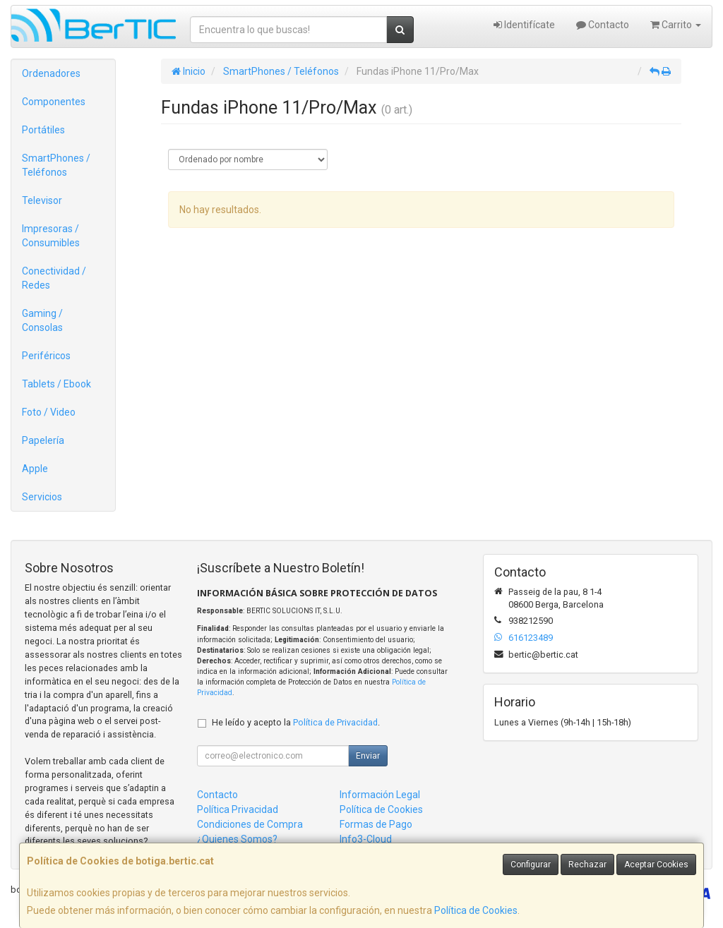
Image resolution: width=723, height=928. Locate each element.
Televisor (42, 200)
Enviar (368, 756)
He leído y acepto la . (296, 722)
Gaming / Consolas (42, 320)
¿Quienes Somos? (237, 839)
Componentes (53, 101)
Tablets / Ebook (56, 384)
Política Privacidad (237, 809)
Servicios (42, 496)
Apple (35, 468)
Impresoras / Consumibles (51, 235)
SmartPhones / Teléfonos (56, 165)
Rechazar (587, 864)
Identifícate (524, 24)
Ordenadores (51, 73)
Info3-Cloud (366, 839)
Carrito (675, 24)
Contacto (602, 24)
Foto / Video (49, 412)
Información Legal (380, 794)
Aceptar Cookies (656, 864)
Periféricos (46, 355)
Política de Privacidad (335, 722)
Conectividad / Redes (54, 278)
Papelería (43, 440)
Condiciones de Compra (250, 824)
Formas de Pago (376, 824)
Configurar (530, 864)
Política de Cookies (476, 910)
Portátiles (43, 129)
